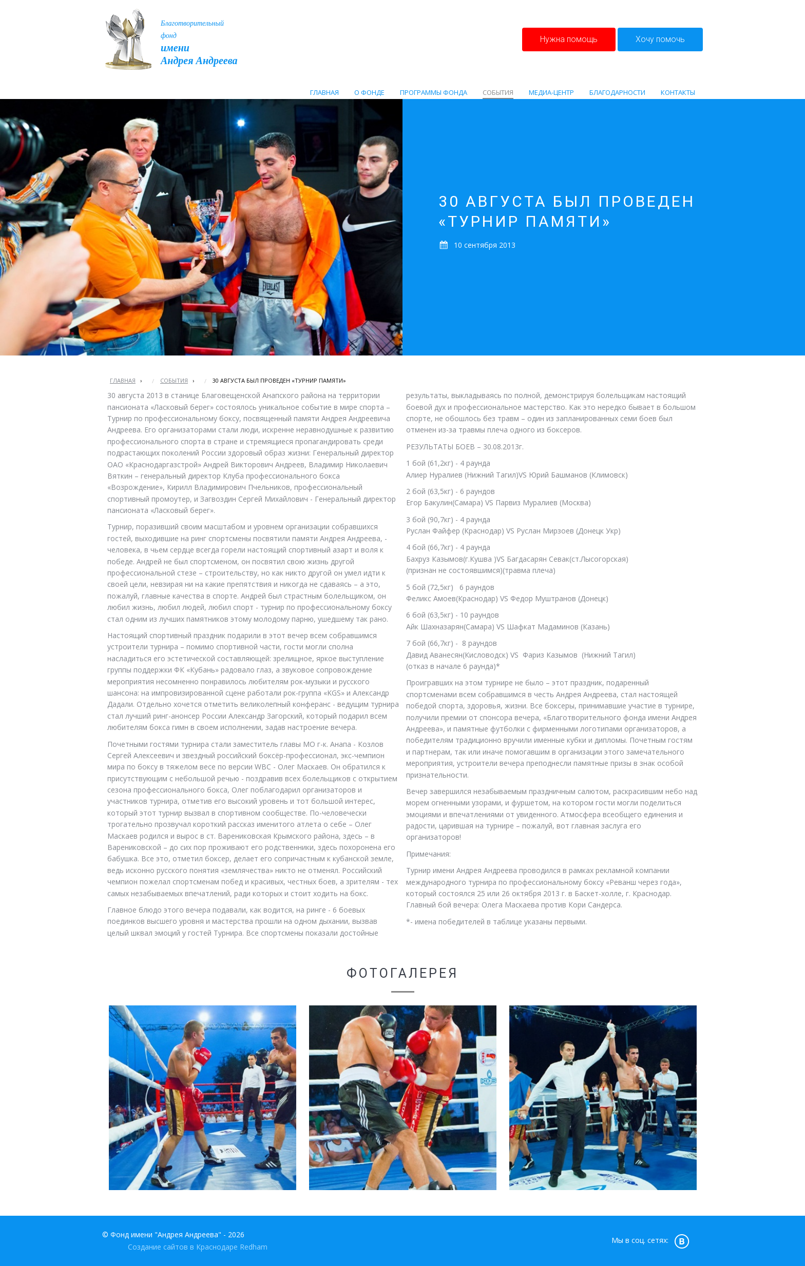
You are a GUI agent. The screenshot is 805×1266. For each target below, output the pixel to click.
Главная (123, 380)
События (174, 380)
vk (681, 1241)
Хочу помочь (660, 39)
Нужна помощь (569, 39)
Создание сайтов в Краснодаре (183, 1247)
